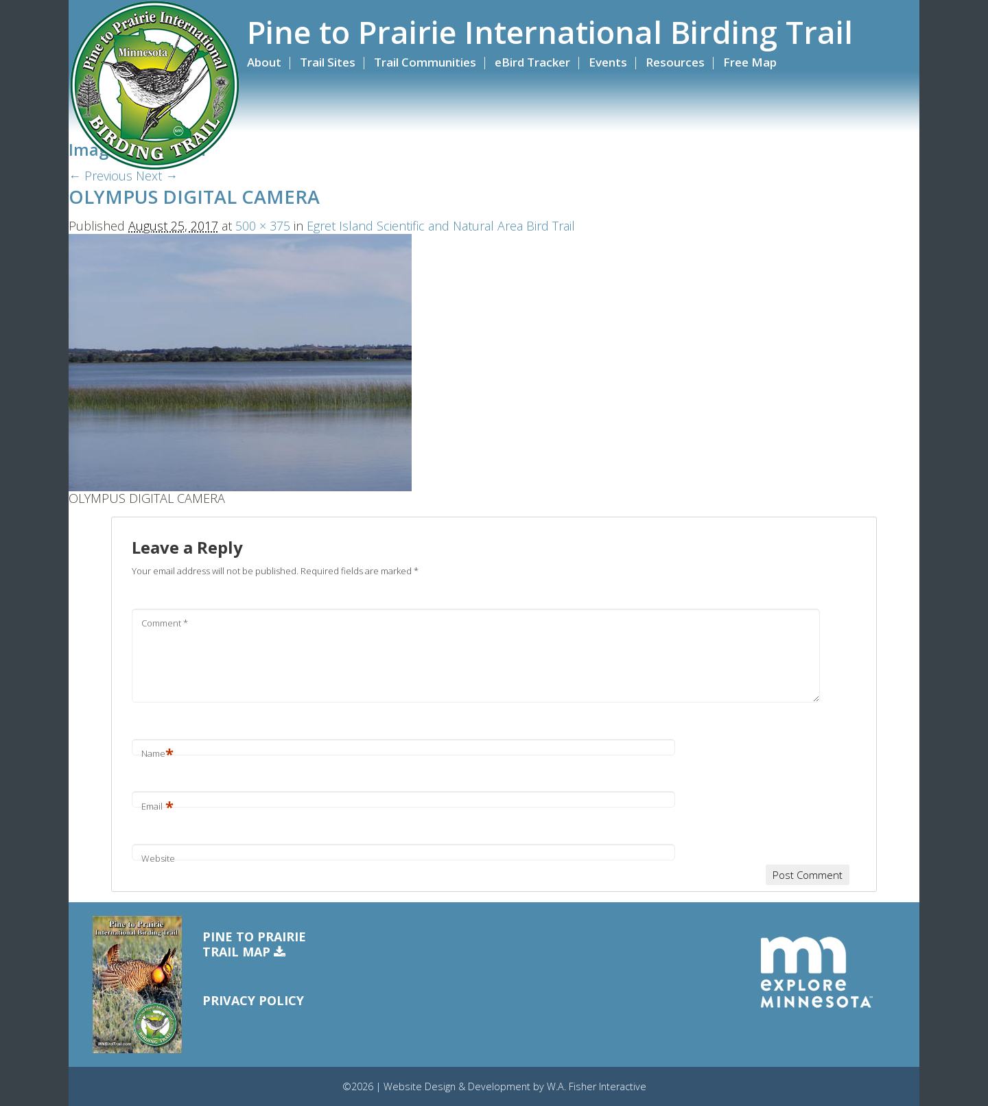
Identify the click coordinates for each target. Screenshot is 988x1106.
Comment (164, 623)
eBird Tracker (532, 62)
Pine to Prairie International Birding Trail (550, 32)
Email (157, 806)
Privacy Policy (253, 1000)
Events (608, 62)
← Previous (100, 175)
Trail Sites (327, 62)
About (264, 62)
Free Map (750, 62)
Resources (675, 62)
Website (158, 858)
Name (157, 753)
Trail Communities (425, 62)
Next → (157, 175)
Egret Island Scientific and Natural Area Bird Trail (441, 225)
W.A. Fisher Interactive (596, 1086)
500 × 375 (262, 225)
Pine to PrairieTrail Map (254, 944)
